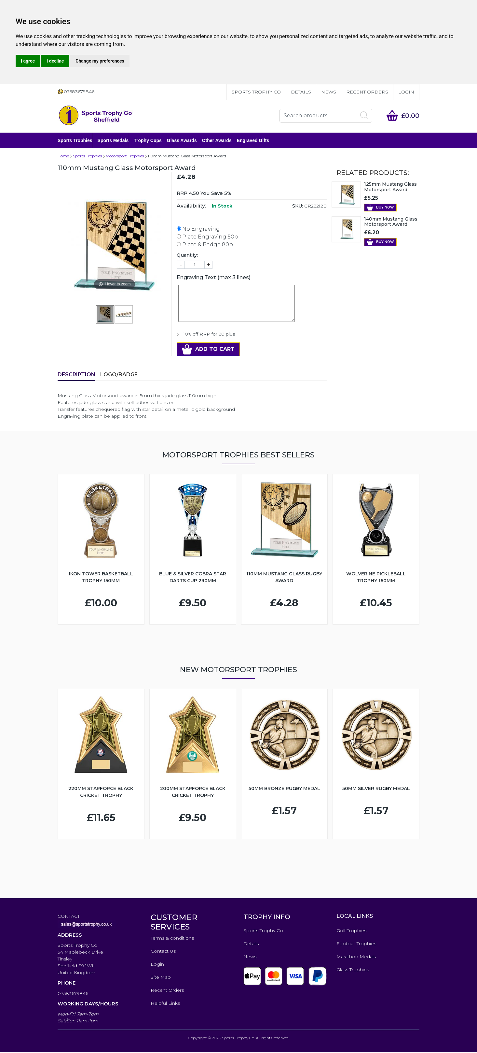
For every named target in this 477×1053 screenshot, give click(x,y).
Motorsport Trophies (125, 156)
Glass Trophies (352, 970)
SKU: (297, 206)
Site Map (161, 978)
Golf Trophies (351, 931)
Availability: (191, 206)
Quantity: (187, 256)
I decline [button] (55, 61)
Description (76, 375)
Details (301, 92)
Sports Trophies (75, 140)
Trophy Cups (148, 140)
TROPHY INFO (266, 917)
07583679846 (73, 994)
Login (406, 92)
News (328, 92)
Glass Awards (182, 140)
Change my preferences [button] (99, 61)
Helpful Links (165, 1004)
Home (63, 156)
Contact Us (163, 952)
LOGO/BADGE (119, 375)
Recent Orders (367, 92)
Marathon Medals (356, 957)
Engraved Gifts (253, 140)
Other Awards (217, 140)
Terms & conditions (172, 939)
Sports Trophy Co (256, 92)
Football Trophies (356, 944)
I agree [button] (28, 61)
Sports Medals (113, 140)
